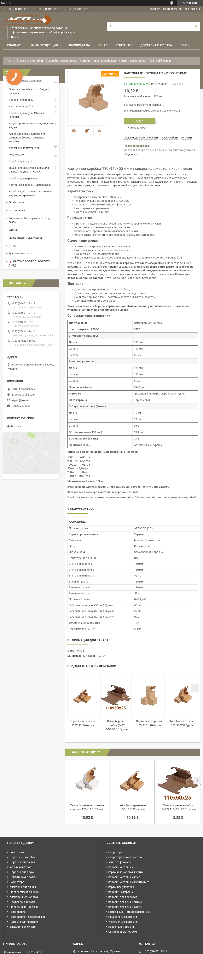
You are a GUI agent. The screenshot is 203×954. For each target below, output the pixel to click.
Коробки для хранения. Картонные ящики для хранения (30, 193)
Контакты (124, 45)
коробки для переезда (122, 896)
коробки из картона (121, 891)
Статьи (13, 229)
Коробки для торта (20, 161)
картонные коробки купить (125, 872)
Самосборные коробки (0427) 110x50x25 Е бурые (116, 725)
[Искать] (196, 26)
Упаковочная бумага (23, 926)
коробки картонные (121, 867)
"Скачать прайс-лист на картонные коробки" (165, 497)
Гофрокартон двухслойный (27, 916)
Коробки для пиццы (21, 99)
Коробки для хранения (24, 921)
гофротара (115, 852)
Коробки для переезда (23, 178)
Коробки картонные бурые (98, 60)
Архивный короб (20, 867)
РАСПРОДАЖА (79, 45)
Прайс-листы (17, 202)
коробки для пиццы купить (125, 906)
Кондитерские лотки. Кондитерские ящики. (31, 125)
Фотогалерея (17, 210)
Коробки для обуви (22, 872)
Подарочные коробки (24, 906)
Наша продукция (44, 45)
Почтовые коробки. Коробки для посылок (29, 91)
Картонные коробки (29, 60)
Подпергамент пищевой (25, 891)
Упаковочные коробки (24, 896)
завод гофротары (120, 862)
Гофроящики (18, 852)
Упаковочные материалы (24, 147)
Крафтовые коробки (23, 901)
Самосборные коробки (61, 60)
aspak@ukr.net (20, 400)
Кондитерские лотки (23, 877)
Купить (139, 121)
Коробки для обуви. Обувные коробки (27, 115)
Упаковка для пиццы (23, 886)
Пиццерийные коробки (122, 916)
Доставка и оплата (156, 45)
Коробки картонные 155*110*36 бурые (133, 807)
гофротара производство (125, 857)
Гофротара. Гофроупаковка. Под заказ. (29, 220)
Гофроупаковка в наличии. (25, 80)
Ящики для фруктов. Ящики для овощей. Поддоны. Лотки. (29, 169)
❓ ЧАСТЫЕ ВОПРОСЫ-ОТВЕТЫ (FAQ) (30, 263)
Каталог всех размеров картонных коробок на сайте (103, 492)
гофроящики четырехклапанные (129, 911)
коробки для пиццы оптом (125, 901)
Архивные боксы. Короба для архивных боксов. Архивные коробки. (27, 137)
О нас (103, 45)
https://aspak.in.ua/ (23, 394)
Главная (14, 45)
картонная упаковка (121, 886)
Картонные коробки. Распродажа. (30, 184)
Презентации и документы (25, 237)
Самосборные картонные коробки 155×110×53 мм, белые (87, 808)
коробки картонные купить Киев (129, 882)
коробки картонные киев (124, 877)
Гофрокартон (17, 154)
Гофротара (17, 882)
